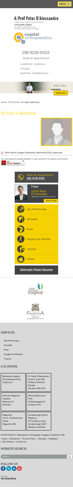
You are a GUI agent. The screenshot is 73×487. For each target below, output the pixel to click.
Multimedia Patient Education (36, 270)
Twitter (8, 468)
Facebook (3, 468)
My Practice (14, 102)
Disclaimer (15, 439)
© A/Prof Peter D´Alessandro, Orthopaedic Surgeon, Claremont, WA (33, 435)
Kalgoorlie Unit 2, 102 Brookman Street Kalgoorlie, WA (12, 419)
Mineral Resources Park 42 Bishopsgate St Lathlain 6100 (37, 400)
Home (3, 102)
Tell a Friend (7, 442)
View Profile (50, 201)
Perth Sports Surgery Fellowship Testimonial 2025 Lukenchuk (33, 153)
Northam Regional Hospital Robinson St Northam (11, 400)
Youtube (19, 468)
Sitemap (42, 439)
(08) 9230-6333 (35, 53)
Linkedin (14, 468)
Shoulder (32, 219)
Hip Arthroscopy (36, 209)
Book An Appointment (42, 177)
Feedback (53, 439)
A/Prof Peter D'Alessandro (44, 190)
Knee (30, 229)
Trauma (31, 249)
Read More (60, 93)
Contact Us (21, 442)
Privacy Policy (28, 439)
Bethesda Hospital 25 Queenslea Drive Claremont (11, 379)
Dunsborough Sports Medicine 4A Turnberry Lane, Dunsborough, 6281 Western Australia (38, 421)
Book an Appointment (36, 58)
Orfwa (30, 259)
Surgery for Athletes (39, 239)
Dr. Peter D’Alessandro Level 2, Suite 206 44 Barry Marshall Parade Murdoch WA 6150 (38, 382)
